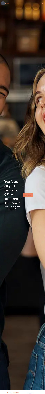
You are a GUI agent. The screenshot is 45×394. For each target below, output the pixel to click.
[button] (43, 3)
